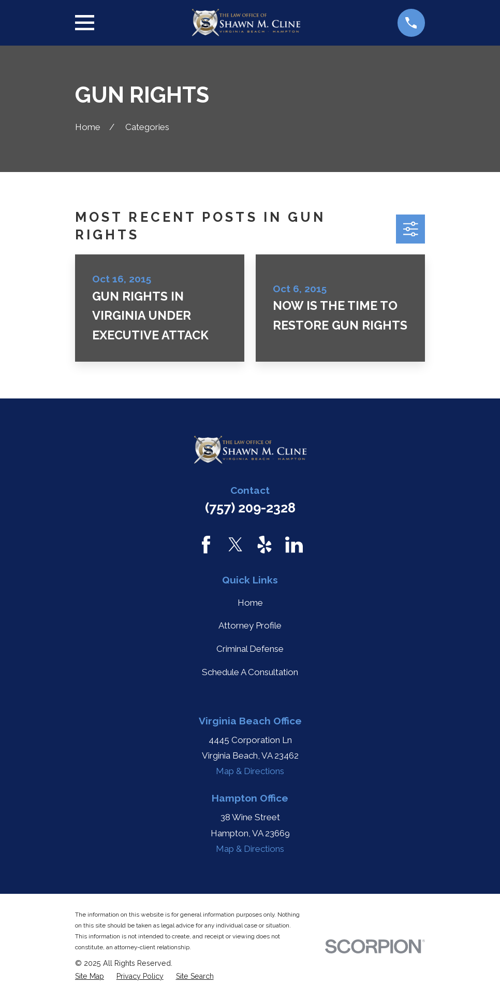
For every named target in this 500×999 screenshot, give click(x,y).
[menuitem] (89, 976)
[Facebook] (206, 544)
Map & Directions (250, 771)
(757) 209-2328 (250, 508)
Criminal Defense (250, 649)
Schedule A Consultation (250, 672)
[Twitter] (235, 544)
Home (250, 602)
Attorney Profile (250, 625)
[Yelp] (264, 544)
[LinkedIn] (294, 544)
